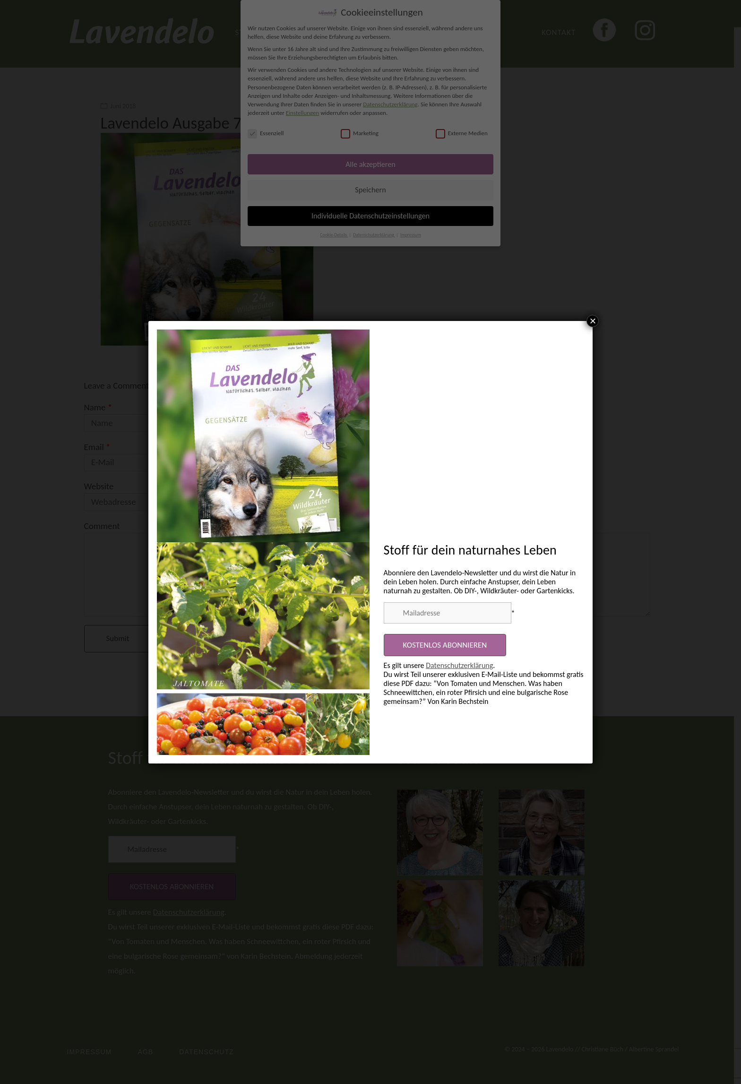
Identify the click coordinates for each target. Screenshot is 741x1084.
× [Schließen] (592, 321)
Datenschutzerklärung (459, 665)
